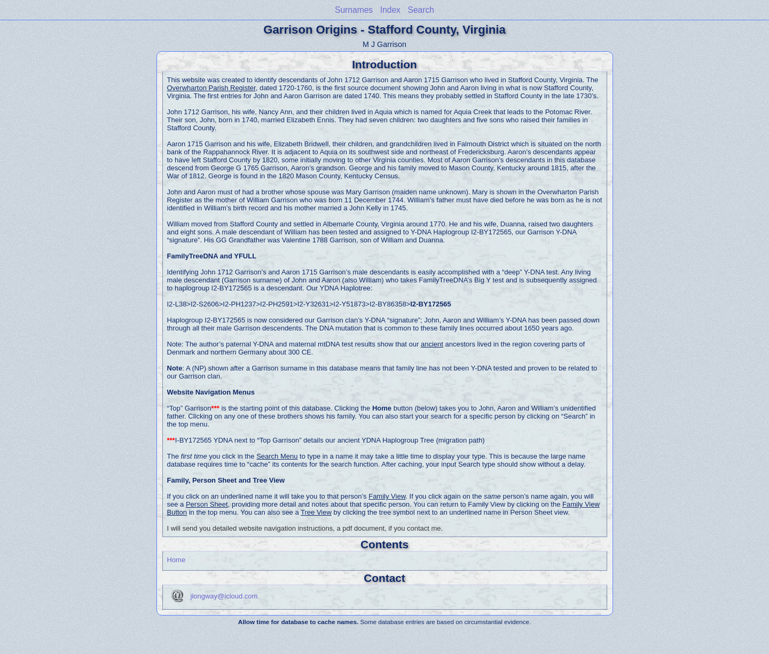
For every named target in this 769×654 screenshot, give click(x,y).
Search (421, 9)
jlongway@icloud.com (224, 596)
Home (176, 560)
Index (390, 9)
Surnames (354, 9)
